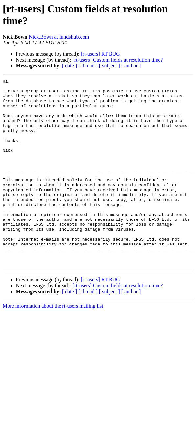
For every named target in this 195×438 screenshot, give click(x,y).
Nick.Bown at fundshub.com (59, 36)
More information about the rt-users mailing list (53, 343)
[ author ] (131, 65)
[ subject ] (109, 65)
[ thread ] (88, 65)
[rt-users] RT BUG (100, 54)
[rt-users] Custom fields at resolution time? (117, 60)
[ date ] (69, 65)
